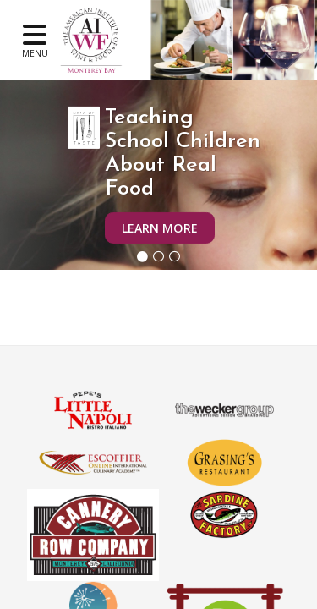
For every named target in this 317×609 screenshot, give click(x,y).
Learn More (160, 228)
